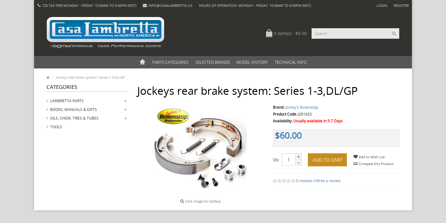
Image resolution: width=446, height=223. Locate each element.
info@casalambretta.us (167, 5)
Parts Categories (170, 62)
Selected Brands (212, 62)
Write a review (328, 180)
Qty (276, 159)
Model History (252, 62)
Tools (56, 126)
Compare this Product (373, 163)
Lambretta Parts (67, 100)
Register (401, 5)
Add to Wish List (369, 157)
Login (382, 5)
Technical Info (291, 62)
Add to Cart (327, 160)
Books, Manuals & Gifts (73, 109)
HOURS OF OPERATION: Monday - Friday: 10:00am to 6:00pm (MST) (255, 5)
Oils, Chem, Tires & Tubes (74, 118)
